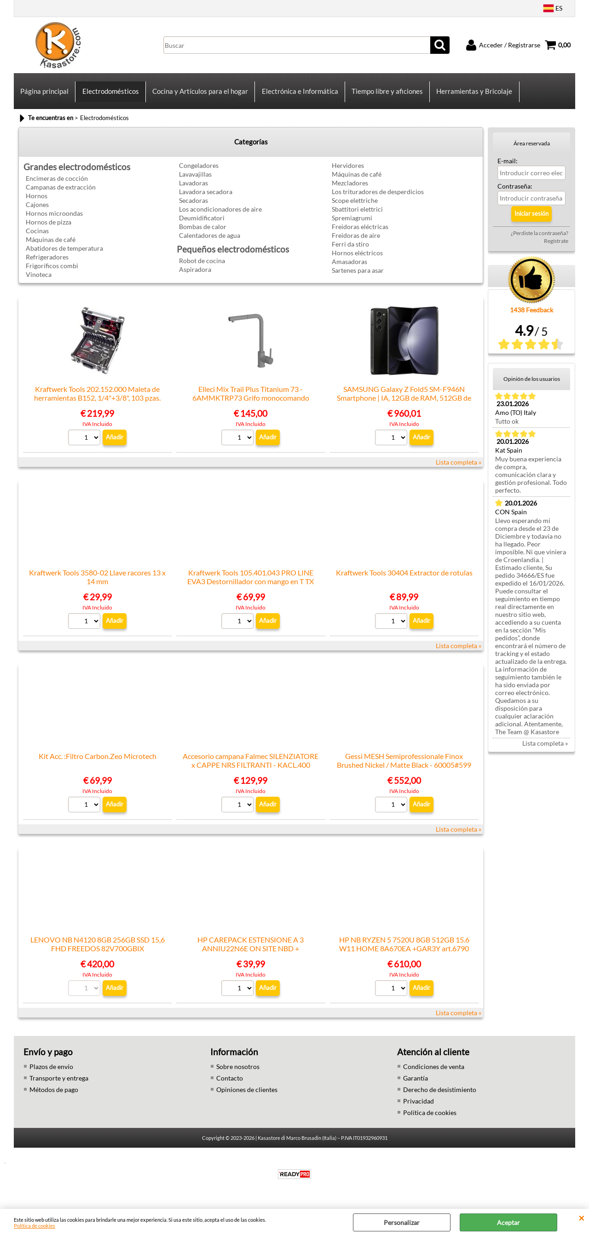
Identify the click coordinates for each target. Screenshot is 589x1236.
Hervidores (348, 172)
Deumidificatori (202, 225)
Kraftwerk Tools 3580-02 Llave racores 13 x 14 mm (97, 583)
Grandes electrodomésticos (76, 173)
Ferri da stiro (350, 251)
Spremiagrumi (352, 225)
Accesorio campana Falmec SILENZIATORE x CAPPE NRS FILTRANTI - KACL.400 (250, 767)
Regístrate (556, 247)
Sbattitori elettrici (357, 216)
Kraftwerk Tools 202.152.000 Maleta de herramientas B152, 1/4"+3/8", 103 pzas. (97, 400)
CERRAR (581, 1218)
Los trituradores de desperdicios (378, 198)
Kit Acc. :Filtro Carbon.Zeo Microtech (97, 763)
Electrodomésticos (110, 95)
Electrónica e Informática (299, 95)
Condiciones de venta (433, 1073)
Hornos (36, 203)
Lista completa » (458, 469)
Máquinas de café (50, 246)
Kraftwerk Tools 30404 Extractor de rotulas (404, 579)
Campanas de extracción (61, 194)
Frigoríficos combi (52, 272)
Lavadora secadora (205, 198)
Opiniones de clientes (246, 1096)
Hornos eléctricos (357, 260)
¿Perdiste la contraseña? (539, 239)
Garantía (415, 1085)
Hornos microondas (54, 220)
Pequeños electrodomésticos (233, 256)
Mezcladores (350, 190)
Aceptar (508, 1222)
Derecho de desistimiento (439, 1096)
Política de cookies (34, 1226)
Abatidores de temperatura (64, 255)
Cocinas (37, 237)
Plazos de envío (51, 1073)
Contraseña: (514, 193)
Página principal (44, 95)
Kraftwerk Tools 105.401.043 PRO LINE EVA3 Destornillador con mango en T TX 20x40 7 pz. (250, 588)
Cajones (37, 211)
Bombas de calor (202, 233)
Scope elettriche (355, 207)
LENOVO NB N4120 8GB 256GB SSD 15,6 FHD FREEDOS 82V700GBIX (97, 951)
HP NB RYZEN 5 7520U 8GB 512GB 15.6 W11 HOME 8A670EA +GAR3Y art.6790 (404, 951)
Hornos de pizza (48, 229)
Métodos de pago (53, 1096)
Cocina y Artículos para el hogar (200, 95)
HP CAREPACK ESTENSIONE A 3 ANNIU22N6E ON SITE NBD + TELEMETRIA (250, 955)
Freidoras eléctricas (360, 233)
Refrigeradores (47, 264)
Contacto (229, 1085)
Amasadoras (349, 268)
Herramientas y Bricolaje (473, 95)
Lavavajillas (195, 181)
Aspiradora (195, 276)
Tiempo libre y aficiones (386, 95)
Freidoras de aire (356, 242)
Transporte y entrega (58, 1085)
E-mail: (507, 168)
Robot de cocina (202, 267)
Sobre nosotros (238, 1073)
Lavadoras (193, 190)
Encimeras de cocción (57, 185)
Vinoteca (39, 281)
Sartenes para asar (358, 277)
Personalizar (402, 1222)
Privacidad (418, 1108)
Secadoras (193, 207)
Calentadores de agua (209, 242)
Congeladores (199, 172)
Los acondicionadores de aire (220, 216)
